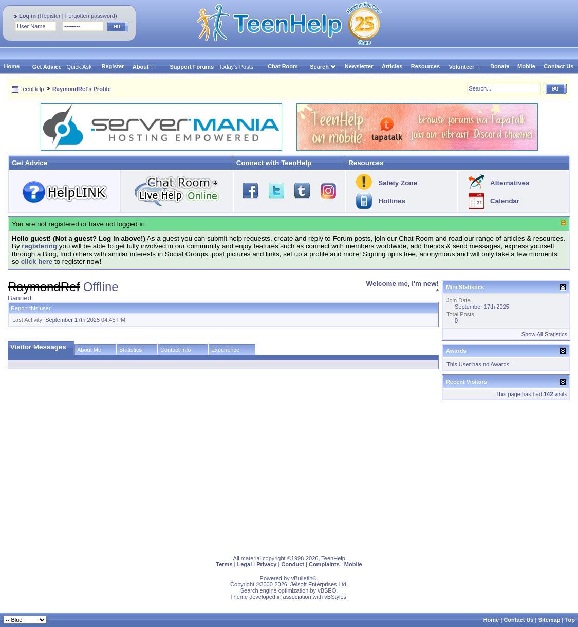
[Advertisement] (289, 475)
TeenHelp (32, 89)
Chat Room (283, 66)
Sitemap (549, 620)
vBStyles (335, 597)
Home (12, 66)
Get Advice (47, 67)
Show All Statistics (544, 334)
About (141, 67)
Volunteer (461, 67)
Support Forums (192, 67)
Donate (499, 66)
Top (570, 620)
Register (50, 16)
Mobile (526, 66)
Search (323, 67)
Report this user (31, 308)
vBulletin (302, 578)
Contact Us (558, 66)
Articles (392, 66)
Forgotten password (90, 16)
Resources (425, 66)
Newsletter (359, 66)
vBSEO (327, 590)
